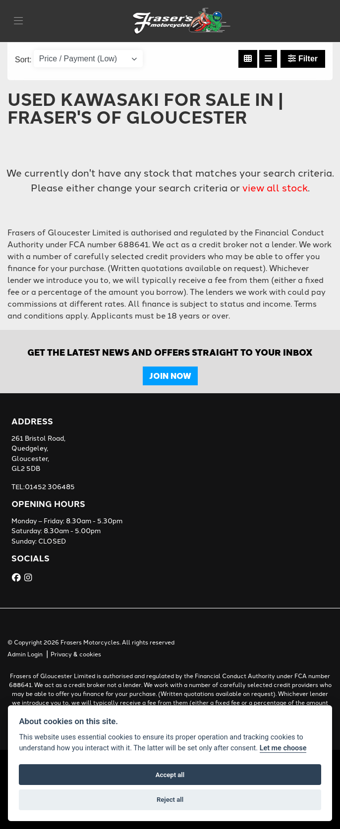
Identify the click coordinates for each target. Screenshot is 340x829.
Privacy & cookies (76, 654)
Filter (303, 58)
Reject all (170, 799)
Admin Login (25, 654)
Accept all (170, 775)
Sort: (23, 59)
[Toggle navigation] (18, 21)
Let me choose (283, 748)
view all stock (275, 188)
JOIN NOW (170, 375)
